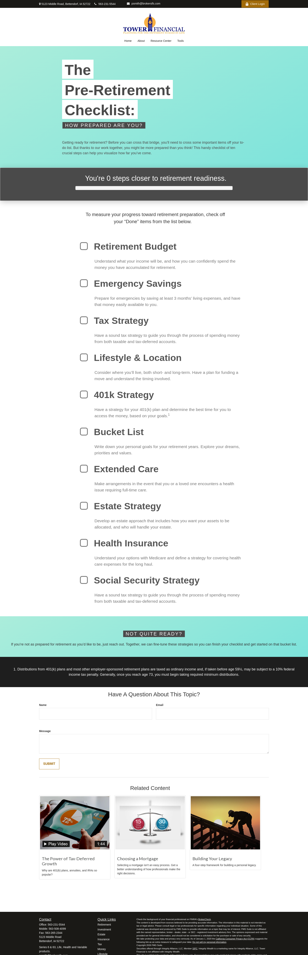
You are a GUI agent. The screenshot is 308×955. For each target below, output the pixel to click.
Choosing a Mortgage (137, 858)
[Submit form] (49, 764)
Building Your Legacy (212, 858)
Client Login (255, 4)
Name (43, 705)
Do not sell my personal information (209, 942)
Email (159, 705)
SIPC (195, 948)
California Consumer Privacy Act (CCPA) (235, 939)
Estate (101, 934)
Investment (104, 929)
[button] (128, 40)
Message (45, 731)
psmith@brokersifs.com (143, 3)
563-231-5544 (105, 3)
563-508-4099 (57, 928)
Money (102, 949)
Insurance (104, 939)
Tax (100, 944)
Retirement (104, 924)
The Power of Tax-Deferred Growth (68, 861)
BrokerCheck (204, 919)
